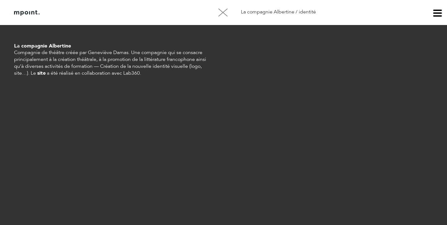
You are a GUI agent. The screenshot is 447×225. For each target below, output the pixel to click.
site (41, 73)
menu (437, 14)
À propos (77, 12)
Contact (109, 12)
